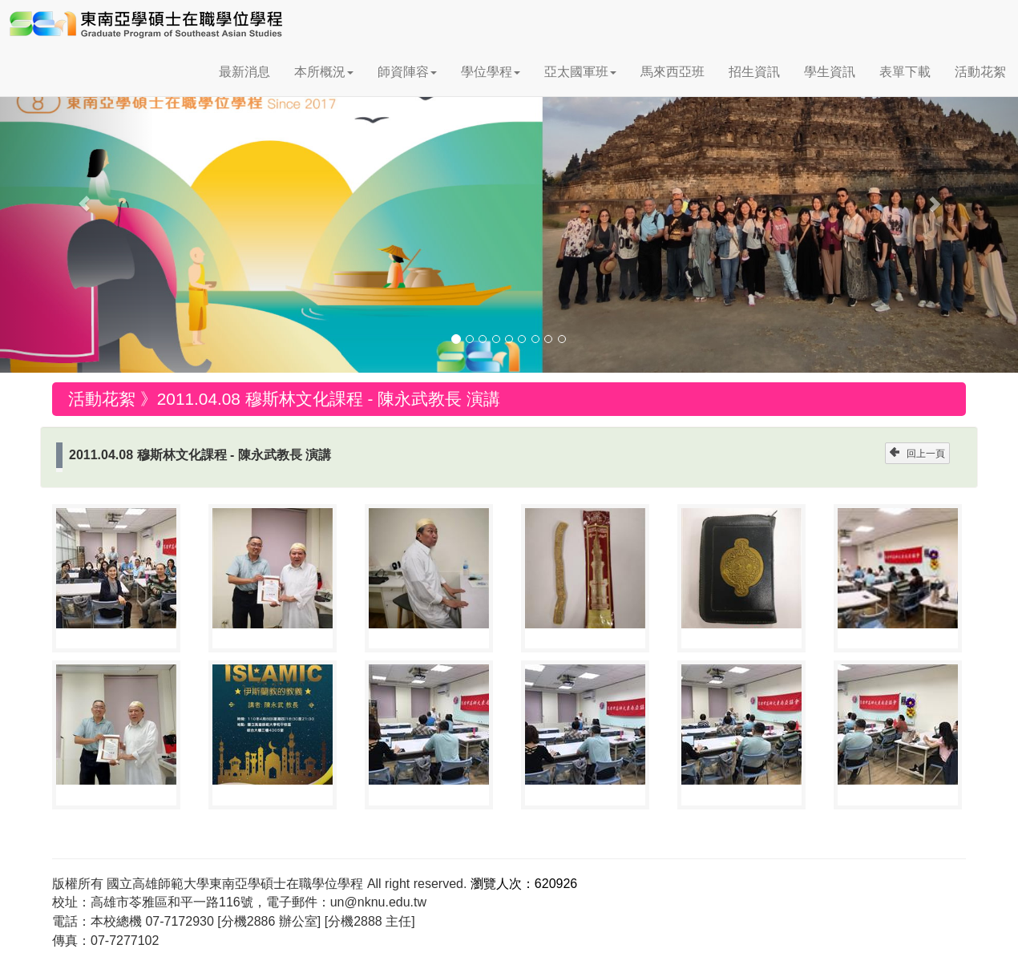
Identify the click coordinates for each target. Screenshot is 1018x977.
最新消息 (244, 72)
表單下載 (905, 72)
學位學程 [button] (490, 72)
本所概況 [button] (323, 72)
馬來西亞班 (672, 72)
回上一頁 (917, 453)
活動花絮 (980, 72)
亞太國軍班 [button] (580, 72)
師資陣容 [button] (407, 72)
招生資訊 (754, 72)
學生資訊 (829, 72)
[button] (76, 195)
